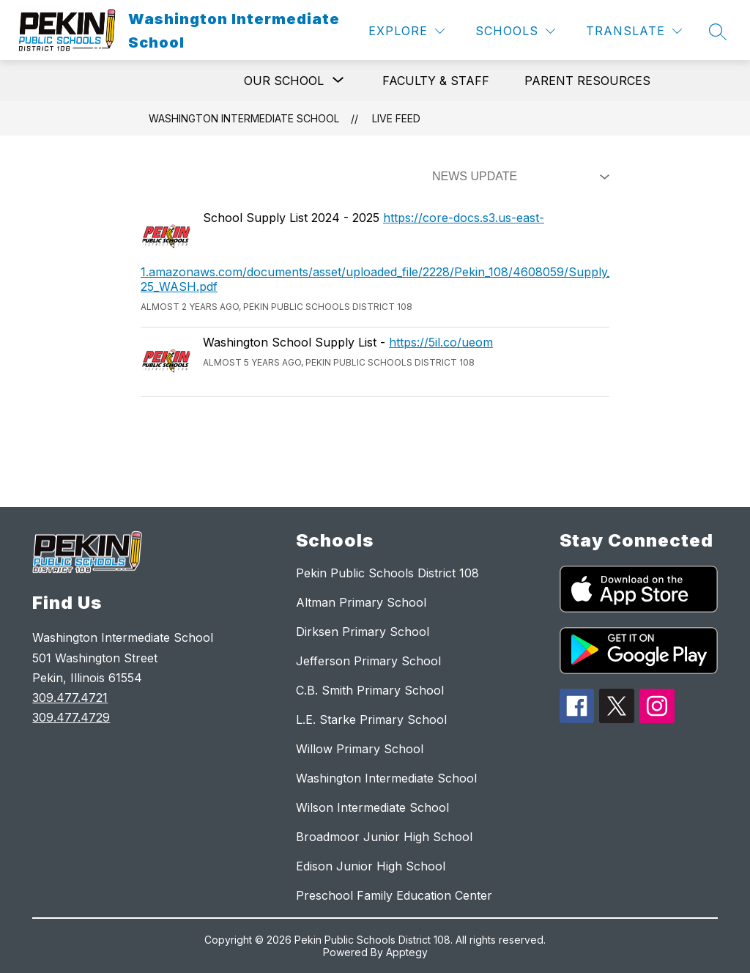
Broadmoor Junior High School (384, 836)
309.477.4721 (70, 697)
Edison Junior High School (370, 866)
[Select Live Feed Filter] (517, 176)
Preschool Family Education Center (394, 895)
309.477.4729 (71, 717)
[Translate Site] (634, 31)
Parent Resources (587, 80)
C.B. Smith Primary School (370, 690)
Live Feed (396, 118)
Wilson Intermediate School (372, 807)
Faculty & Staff (435, 80)
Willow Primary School (359, 748)
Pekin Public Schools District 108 (387, 573)
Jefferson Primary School (368, 661)
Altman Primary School (361, 602)
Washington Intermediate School (244, 118)
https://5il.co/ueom (441, 342)
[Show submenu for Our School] (284, 80)
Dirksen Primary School (362, 631)
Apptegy (407, 952)
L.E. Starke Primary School (371, 719)
